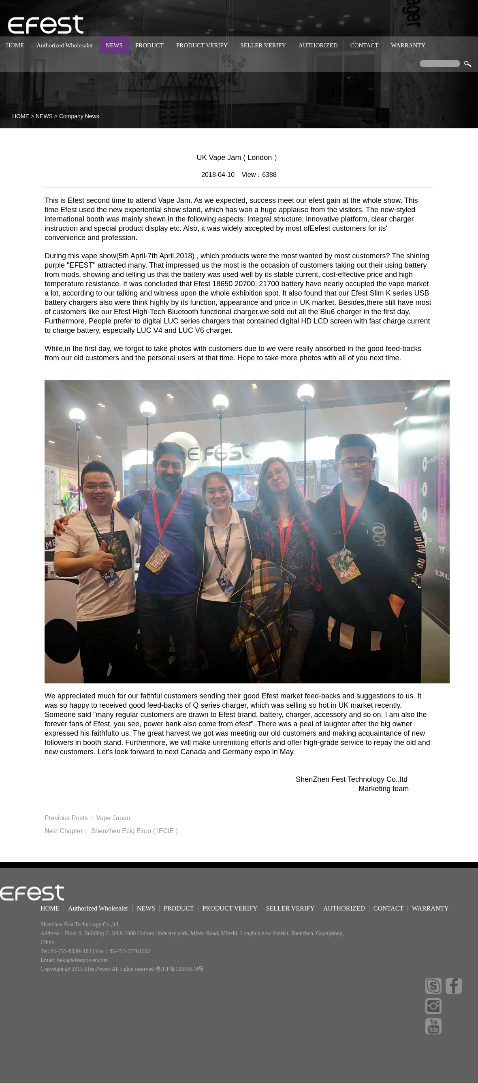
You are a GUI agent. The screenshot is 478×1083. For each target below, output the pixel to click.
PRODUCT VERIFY (202, 45)
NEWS (114, 45)
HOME (15, 45)
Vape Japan (113, 818)
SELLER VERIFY (263, 45)
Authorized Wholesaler (64, 45)
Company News (79, 116)
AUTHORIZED (318, 45)
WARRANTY (408, 45)
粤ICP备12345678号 (179, 969)
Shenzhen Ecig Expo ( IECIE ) (134, 831)
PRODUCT (149, 45)
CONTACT (364, 45)
